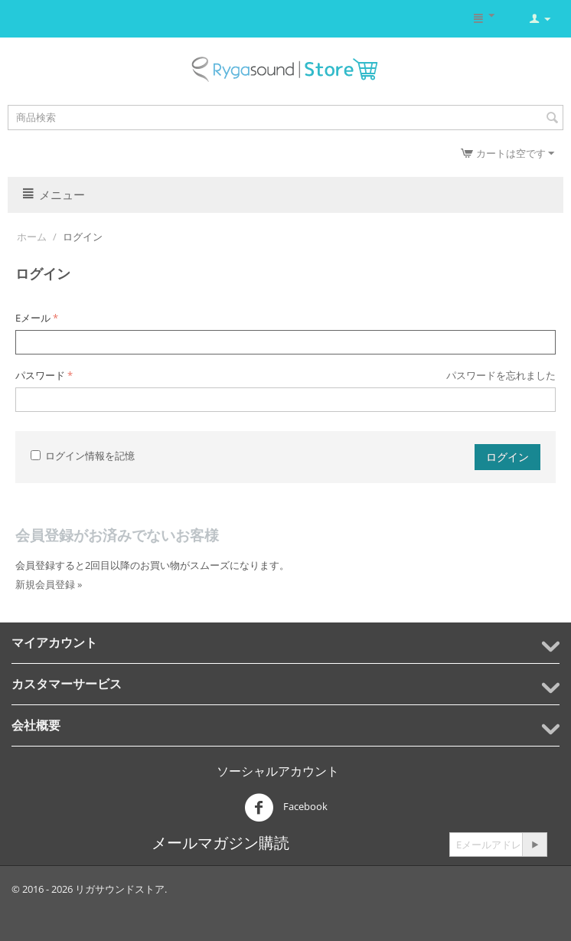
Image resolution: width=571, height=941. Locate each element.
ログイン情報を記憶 (83, 455)
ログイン (507, 456)
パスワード (40, 375)
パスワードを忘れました (501, 375)
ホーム (32, 236)
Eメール (33, 318)
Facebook (286, 807)
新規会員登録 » (48, 584)
